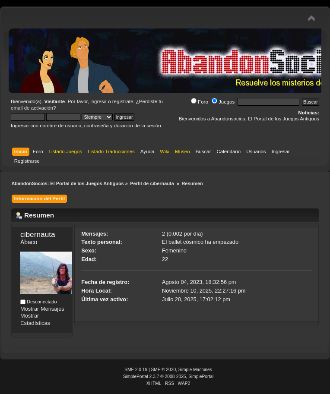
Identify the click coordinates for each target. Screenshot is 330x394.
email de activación (32, 107)
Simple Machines (195, 369)
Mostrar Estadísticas (35, 319)
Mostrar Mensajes (42, 309)
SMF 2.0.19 (135, 369)
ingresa (98, 101)
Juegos (223, 101)
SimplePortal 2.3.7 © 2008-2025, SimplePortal (168, 376)
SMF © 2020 (163, 369)
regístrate (122, 101)
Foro (199, 101)
